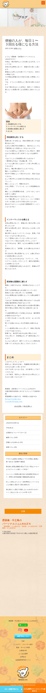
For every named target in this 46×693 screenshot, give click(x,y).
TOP (23, 641)
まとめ (10, 131)
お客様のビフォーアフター (15, 432)
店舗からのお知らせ (13, 442)
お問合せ (23, 657)
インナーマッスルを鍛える (17, 126)
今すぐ (11, 689)
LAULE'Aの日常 (11, 423)
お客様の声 (23, 650)
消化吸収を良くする (14, 124)
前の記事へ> (28, 406)
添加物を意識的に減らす (16, 129)
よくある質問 (23, 653)
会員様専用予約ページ (23, 660)
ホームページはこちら (13, 399)
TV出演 (8, 428)
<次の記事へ (18, 406)
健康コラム (10, 437)
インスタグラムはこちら (13, 401)
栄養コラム (17, 48)
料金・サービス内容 (23, 647)
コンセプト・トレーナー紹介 (23, 644)
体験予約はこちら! (23, 636)
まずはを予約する (34, 690)
